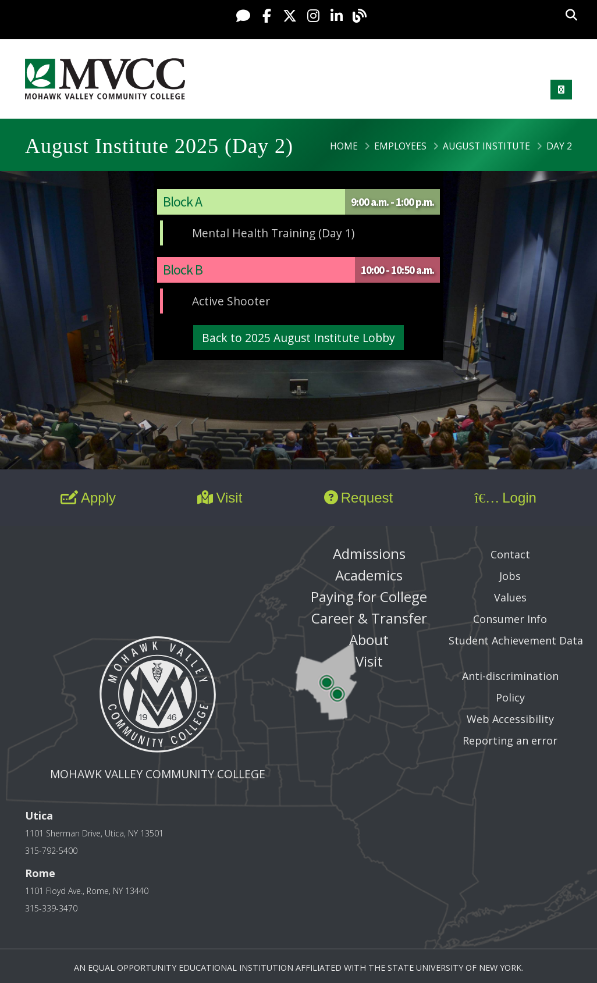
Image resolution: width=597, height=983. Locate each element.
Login (505, 497)
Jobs (510, 576)
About (369, 639)
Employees (400, 146)
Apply (88, 497)
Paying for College (369, 596)
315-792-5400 (51, 850)
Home (344, 146)
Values (510, 597)
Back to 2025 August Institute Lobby (298, 338)
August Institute (486, 146)
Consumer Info (510, 619)
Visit (219, 497)
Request (358, 497)
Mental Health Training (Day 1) (273, 233)
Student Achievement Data (516, 640)
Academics (369, 575)
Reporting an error (510, 740)
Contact (510, 554)
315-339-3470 (51, 908)
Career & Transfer (369, 618)
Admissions (369, 553)
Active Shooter (231, 301)
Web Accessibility (510, 719)
